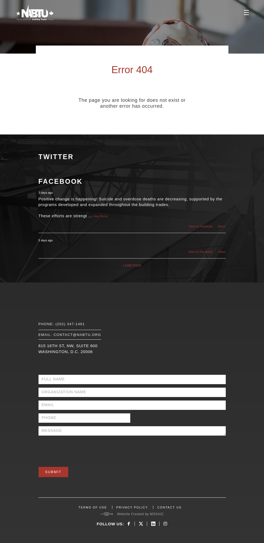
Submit (53, 472)
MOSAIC (157, 514)
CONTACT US (169, 507)
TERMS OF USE (92, 507)
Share (221, 226)
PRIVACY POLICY (132, 507)
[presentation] (79, 449)
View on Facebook (201, 226)
